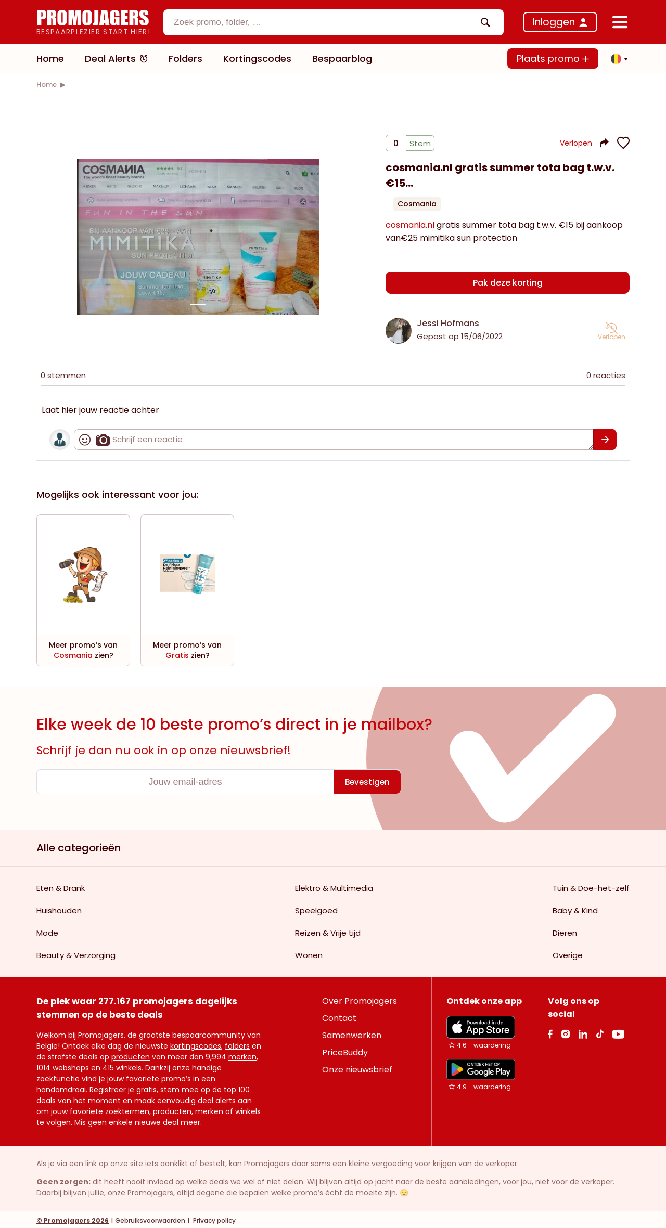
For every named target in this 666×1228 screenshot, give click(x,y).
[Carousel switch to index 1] (198, 303)
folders (237, 1043)
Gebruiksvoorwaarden (150, 1217)
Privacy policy (213, 1217)
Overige (568, 952)
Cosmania (417, 208)
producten (130, 1054)
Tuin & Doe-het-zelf (591, 885)
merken (242, 1054)
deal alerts (217, 1098)
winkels (129, 1065)
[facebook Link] (550, 1031)
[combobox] (333, 22)
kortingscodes (195, 1043)
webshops (71, 1065)
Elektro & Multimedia (334, 885)
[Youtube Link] (618, 1031)
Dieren (565, 930)
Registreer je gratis (123, 1087)
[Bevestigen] (605, 436)
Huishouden (59, 907)
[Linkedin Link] (582, 1031)
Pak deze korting (508, 283)
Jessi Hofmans (448, 321)
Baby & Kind (575, 907)
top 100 (237, 1087)
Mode (47, 930)
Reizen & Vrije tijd (328, 930)
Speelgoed (316, 907)
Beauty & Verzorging (76, 952)
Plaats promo (553, 58)
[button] (617, 59)
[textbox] (325, 22)
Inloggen (554, 22)
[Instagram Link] (565, 1031)
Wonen (309, 952)
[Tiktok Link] (600, 1031)
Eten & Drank (60, 885)
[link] (46, 84)
